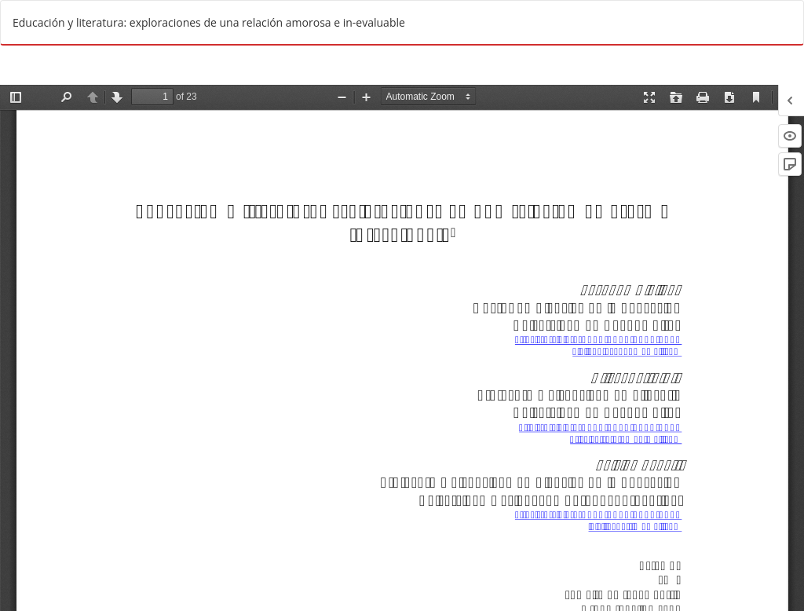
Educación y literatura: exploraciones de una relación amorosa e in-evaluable (209, 22)
